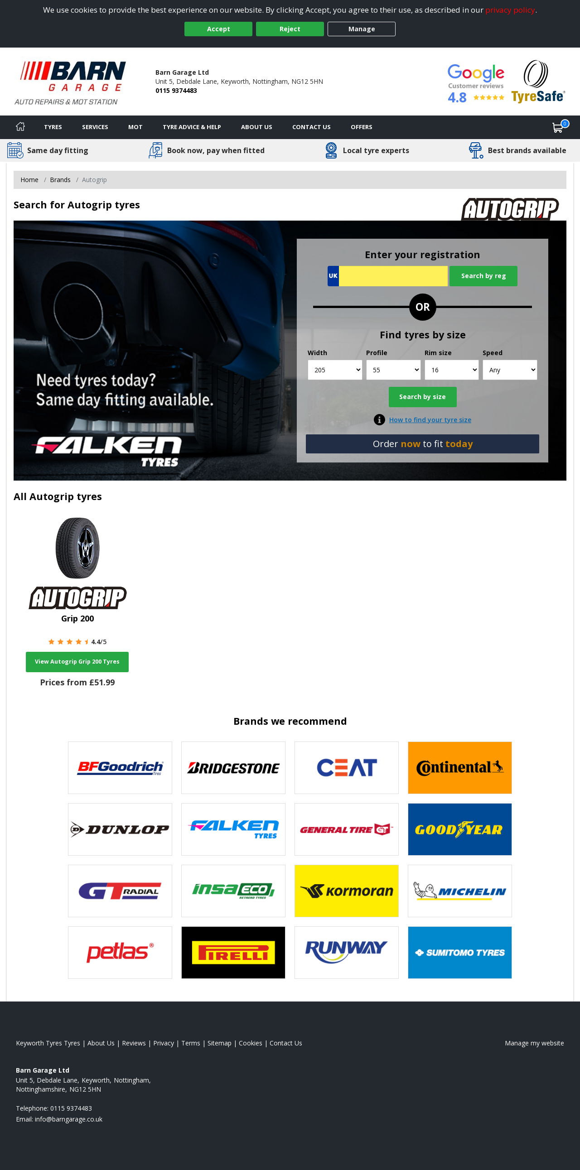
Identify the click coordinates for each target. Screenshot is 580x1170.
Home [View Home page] (29, 179)
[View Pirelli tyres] (233, 952)
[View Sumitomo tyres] (460, 952)
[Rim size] (452, 370)
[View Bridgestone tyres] (233, 767)
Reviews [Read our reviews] (134, 1043)
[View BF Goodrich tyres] (120, 767)
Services (95, 127)
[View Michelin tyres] (460, 891)
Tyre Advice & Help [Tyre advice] (192, 127)
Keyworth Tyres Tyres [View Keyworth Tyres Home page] (48, 1043)
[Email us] (68, 1119)
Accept (218, 28)
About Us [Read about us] (101, 1043)
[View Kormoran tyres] (347, 891)
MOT (135, 127)
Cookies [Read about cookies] (250, 1043)
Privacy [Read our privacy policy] (163, 1043)
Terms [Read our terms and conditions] (190, 1043)
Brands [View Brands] (60, 179)
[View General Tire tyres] (347, 829)
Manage (361, 28)
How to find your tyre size (430, 419)
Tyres (53, 127)
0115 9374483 (176, 90)
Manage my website (534, 1043)
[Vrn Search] (388, 276)
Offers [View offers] (361, 127)
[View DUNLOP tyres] (120, 829)
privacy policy (510, 10)
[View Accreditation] (538, 81)
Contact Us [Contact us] (311, 127)
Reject (290, 28)
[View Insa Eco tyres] (233, 891)
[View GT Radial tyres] (120, 891)
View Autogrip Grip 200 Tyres (77, 661)
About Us (256, 127)
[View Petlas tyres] (120, 952)
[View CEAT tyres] (347, 767)
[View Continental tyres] (460, 767)
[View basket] (557, 127)
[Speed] (510, 370)
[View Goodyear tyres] (460, 829)
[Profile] (393, 370)
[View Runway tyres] (347, 952)
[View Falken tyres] (233, 829)
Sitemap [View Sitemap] (220, 1043)
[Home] (20, 127)
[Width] (335, 370)
